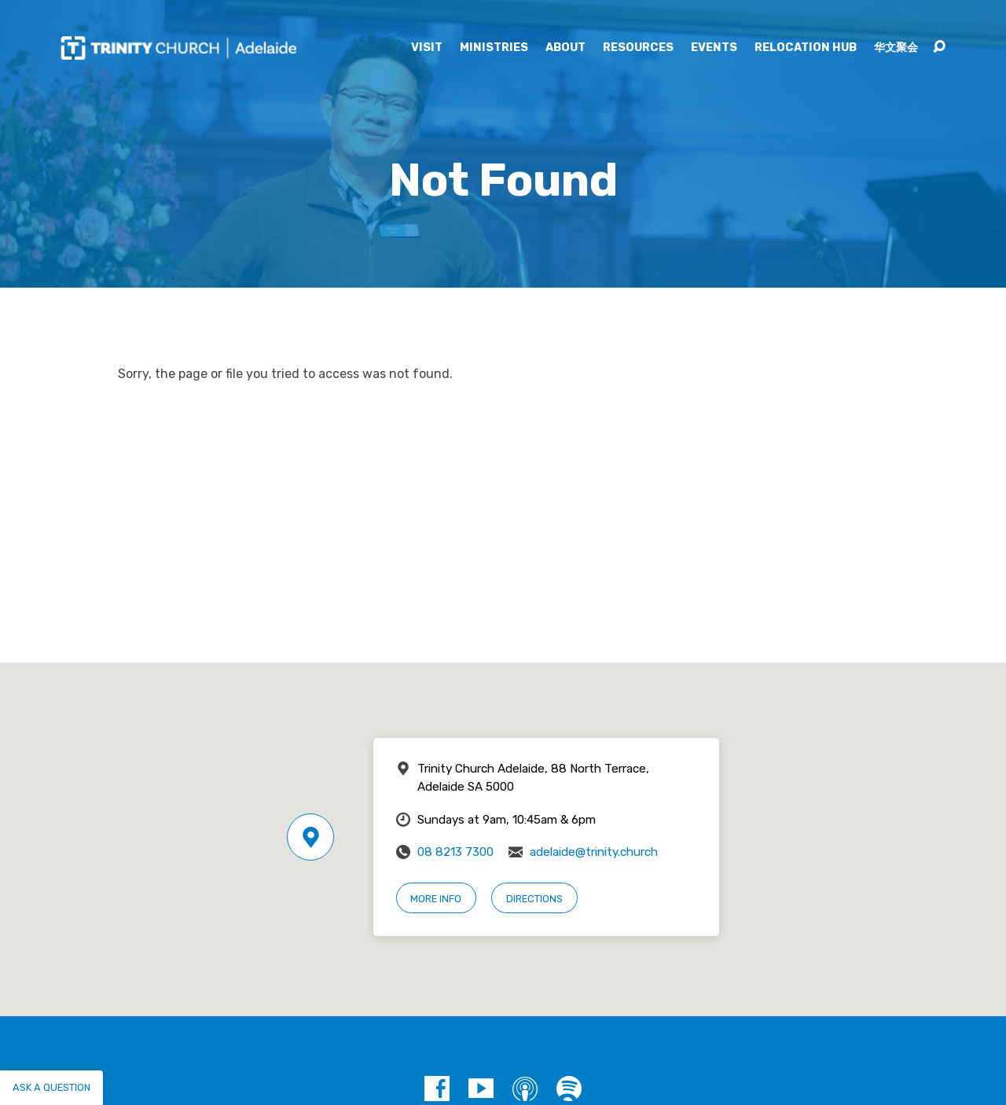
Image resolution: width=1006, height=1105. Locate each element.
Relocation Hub (805, 47)
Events (714, 47)
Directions (534, 899)
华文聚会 (896, 47)
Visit (426, 47)
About (565, 47)
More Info (435, 899)
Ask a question (51, 1087)
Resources (638, 47)
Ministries (494, 47)
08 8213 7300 (455, 852)
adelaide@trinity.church (594, 852)
